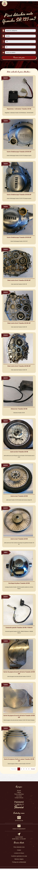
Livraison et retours (19, 853)
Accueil (19, 790)
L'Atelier (19, 792)
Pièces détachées (19, 794)
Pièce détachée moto (19, 847)
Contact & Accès (19, 797)
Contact (19, 850)
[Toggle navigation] (34, 4)
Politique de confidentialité (19, 862)
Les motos (19, 796)
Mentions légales (19, 859)
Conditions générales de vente (19, 856)
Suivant (33, 769)
